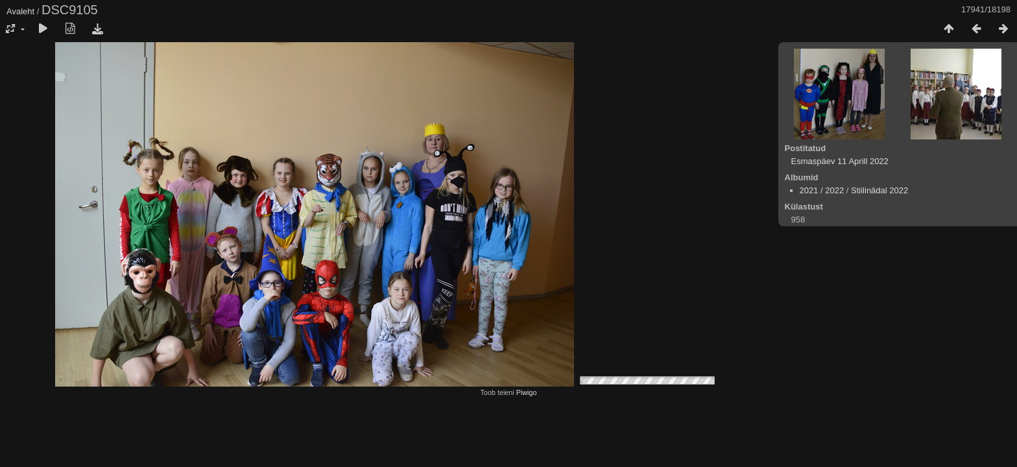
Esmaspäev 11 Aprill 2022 (840, 161)
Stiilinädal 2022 (879, 190)
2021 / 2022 (822, 190)
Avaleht (20, 11)
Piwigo (526, 392)
